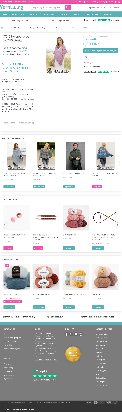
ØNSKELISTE (97, 7)
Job (5, 406)
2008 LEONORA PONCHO (73, 173)
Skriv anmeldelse (92, 39)
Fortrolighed (64, 402)
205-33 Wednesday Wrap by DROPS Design (16, 174)
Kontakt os (79, 2)
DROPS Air (97, 294)
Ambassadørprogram (12, 349)
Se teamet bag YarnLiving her (45, 360)
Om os (110, 2)
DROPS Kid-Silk (10, 294)
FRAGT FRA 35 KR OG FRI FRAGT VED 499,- (20, 317)
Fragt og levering (98, 2)
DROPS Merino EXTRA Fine (74, 294)
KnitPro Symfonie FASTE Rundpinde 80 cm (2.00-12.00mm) (103, 237)
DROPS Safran (69, 235)
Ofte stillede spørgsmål (12, 338)
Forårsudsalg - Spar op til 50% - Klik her (17, 1)
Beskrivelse (9, 123)
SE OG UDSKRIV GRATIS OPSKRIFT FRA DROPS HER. (17, 67)
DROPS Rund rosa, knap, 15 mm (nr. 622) (15, 236)
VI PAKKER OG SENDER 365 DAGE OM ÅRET (98, 317)
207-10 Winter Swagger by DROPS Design (104, 174)
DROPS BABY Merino (42, 294)
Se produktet (9, 187)
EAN (87, 2)
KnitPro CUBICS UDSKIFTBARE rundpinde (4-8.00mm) (45, 237)
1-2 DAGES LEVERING (56, 317)
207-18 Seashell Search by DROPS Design (45, 174)
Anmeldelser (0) (26, 123)
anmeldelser (103, 36)
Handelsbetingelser (48, 402)
